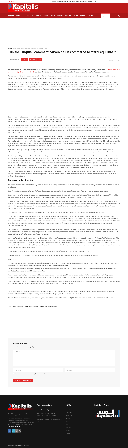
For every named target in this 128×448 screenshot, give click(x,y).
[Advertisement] (59, 104)
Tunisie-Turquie (53, 306)
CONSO (68, 433)
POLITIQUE (69, 413)
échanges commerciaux (32, 306)
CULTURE (68, 427)
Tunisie (39, 59)
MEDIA (68, 430)
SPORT (68, 421)
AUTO (67, 424)
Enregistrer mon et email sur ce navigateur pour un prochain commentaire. (34, 374)
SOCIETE (68, 419)
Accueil (10, 49)
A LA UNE (25, 59)
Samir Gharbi (43, 306)
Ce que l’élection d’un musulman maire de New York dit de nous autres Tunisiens (75, 1)
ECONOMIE (32, 59)
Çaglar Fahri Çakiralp (18, 306)
